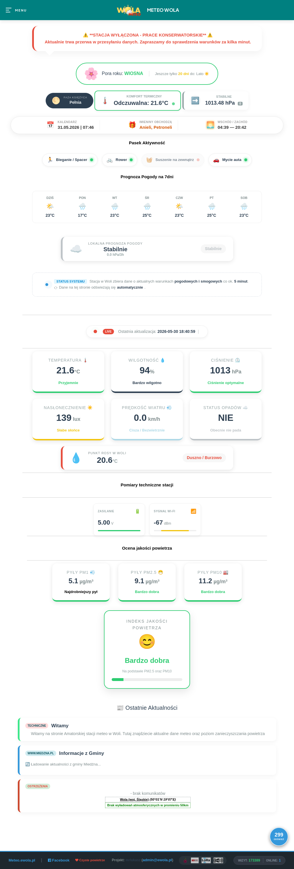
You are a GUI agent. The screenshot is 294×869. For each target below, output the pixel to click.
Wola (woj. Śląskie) (134, 799)
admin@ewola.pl (157, 860)
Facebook (58, 860)
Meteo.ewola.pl (22, 860)
